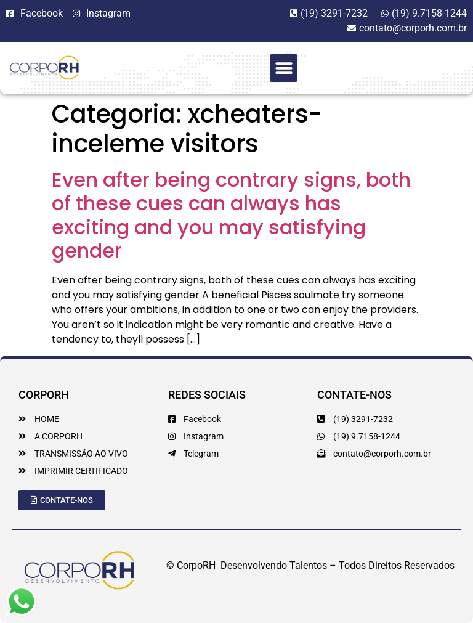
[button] (283, 68)
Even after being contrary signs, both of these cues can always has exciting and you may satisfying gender (231, 215)
